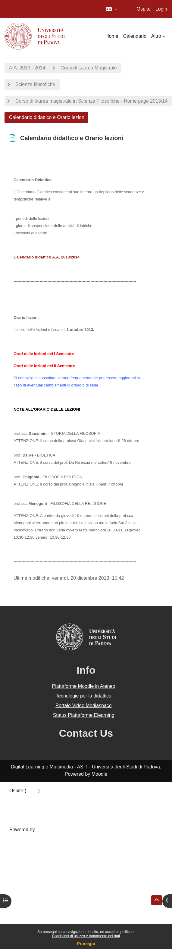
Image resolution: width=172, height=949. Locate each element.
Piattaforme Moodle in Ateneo (83, 686)
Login (161, 8)
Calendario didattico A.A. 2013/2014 (47, 257)
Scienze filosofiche (35, 84)
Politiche (18, 805)
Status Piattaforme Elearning (83, 715)
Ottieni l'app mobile (29, 812)
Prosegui (86, 943)
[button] (111, 9)
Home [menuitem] (111, 36)
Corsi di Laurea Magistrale (89, 67)
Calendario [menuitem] (134, 36)
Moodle (99, 774)
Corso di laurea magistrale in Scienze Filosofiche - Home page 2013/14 (91, 101)
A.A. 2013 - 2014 (27, 67)
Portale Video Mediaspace (83, 705)
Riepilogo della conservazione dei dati (49, 797)
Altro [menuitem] (156, 36)
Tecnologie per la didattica (83, 695)
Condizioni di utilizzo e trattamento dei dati (86, 936)
